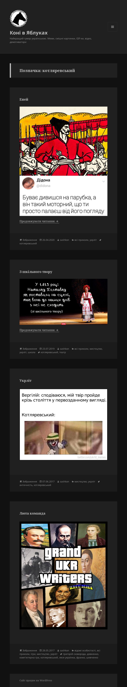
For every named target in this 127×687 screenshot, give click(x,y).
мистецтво (96, 348)
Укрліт (25, 380)
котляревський (28, 243)
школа (31, 352)
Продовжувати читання (39, 221)
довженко (92, 654)
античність (26, 485)
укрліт (93, 239)
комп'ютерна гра (29, 657)
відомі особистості (85, 650)
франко (80, 657)
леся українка (67, 657)
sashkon (64, 239)
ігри (33, 654)
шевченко (92, 657)
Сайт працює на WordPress (36, 680)
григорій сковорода (74, 654)
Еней (24, 99)
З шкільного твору (36, 271)
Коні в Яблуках (29, 32)
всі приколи (81, 239)
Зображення (30, 239)
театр (62, 352)
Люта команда (32, 513)
